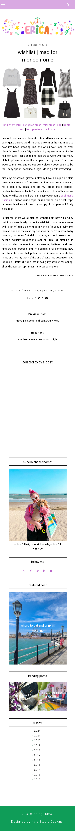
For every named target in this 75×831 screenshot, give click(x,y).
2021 (37, 735)
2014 (37, 769)
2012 (37, 779)
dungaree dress (32, 124)
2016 (37, 760)
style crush (46, 290)
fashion (26, 290)
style (35, 290)
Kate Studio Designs (47, 821)
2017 (37, 755)
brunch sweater (12, 124)
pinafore (37, 129)
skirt (22, 129)
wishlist (59, 290)
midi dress (49, 124)
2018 (37, 750)
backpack (49, 129)
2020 (37, 740)
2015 (37, 764)
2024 (37, 730)
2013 (37, 774)
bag (59, 124)
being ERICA (43, 814)
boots (67, 124)
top (28, 129)
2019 (37, 745)
